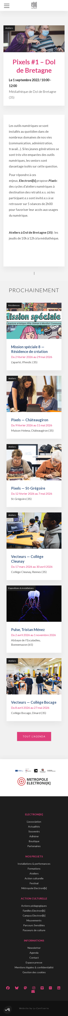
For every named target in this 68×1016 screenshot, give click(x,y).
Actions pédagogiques (34, 905)
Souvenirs (34, 831)
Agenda (34, 952)
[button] (7, 1009)
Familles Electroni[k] (34, 910)
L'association (34, 821)
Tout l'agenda (34, 736)
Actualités (34, 826)
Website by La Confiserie (34, 1008)
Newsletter (34, 947)
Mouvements (34, 920)
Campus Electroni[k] (34, 915)
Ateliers (34, 873)
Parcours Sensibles (34, 925)
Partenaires (34, 846)
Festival (34, 883)
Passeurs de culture (34, 930)
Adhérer (34, 836)
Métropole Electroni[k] (34, 888)
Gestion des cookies (34, 972)
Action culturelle (34, 878)
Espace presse (34, 962)
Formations (34, 868)
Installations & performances (34, 863)
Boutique (34, 841)
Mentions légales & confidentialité (34, 967)
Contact (34, 957)
